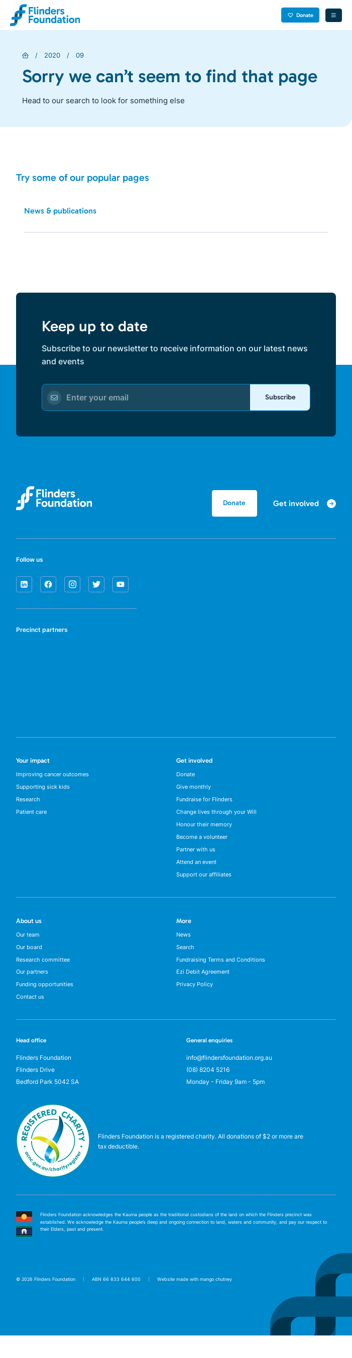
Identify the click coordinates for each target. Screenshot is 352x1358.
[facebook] (48, 587)
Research (29, 805)
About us (29, 935)
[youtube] (120, 587)
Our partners (33, 991)
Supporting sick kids (44, 792)
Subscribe (276, 398)
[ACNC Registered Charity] (53, 1197)
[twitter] (96, 587)
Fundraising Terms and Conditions (223, 977)
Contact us (31, 1019)
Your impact (33, 763)
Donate (298, 14)
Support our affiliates (205, 888)
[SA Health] (28, 661)
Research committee (45, 977)
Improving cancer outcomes (55, 778)
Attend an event (198, 874)
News (184, 950)
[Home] (25, 55)
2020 (52, 55)
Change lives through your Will (219, 819)
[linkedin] (24, 587)
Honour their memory (205, 833)
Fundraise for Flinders (206, 805)
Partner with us (197, 861)
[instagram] (72, 587)
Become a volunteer (204, 847)
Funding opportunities (46, 1005)
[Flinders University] (28, 699)
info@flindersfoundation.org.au (229, 1080)
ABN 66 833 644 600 (116, 1301)
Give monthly (194, 792)
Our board (30, 964)
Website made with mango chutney (194, 1301)
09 (80, 55)
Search (186, 964)
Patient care (33, 819)
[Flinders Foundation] (45, 15)
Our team (29, 950)
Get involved (194, 763)
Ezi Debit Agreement (204, 991)
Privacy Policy (196, 1005)
